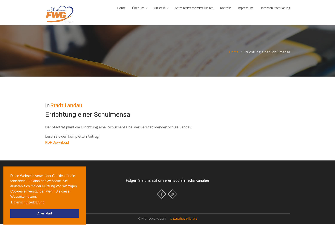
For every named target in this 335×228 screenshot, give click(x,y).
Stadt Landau (66, 109)
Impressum (245, 10)
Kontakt (225, 10)
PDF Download (57, 146)
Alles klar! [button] (44, 213)
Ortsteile (161, 10)
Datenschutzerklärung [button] (27, 202)
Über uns (139, 10)
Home (121, 10)
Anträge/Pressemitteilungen (194, 10)
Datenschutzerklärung (275, 10)
